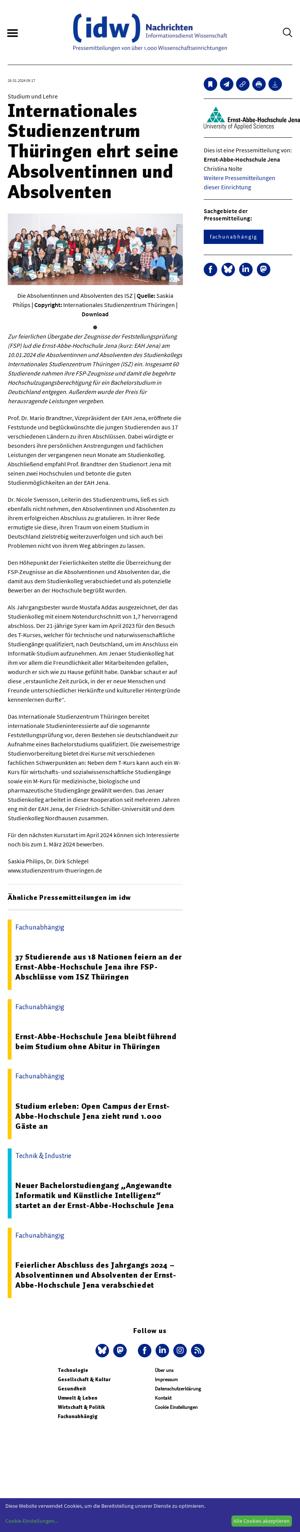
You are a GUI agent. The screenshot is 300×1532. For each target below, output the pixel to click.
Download (95, 314)
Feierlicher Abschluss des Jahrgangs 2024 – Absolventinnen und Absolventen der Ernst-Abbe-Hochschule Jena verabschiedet (95, 1275)
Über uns (164, 1370)
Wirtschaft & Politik (81, 1407)
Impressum (166, 1379)
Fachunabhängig (77, 1416)
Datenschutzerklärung (178, 1388)
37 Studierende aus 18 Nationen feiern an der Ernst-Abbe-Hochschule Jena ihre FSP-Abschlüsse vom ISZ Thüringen (98, 967)
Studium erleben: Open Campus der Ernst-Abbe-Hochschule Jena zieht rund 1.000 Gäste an (92, 1116)
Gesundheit (72, 1388)
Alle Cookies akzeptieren (261, 1520)
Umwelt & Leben (77, 1398)
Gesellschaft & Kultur (84, 1379)
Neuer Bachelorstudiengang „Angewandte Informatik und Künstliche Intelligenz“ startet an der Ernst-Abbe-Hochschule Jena (94, 1195)
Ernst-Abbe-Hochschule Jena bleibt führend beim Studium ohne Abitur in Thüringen (96, 1041)
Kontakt (163, 1398)
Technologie (73, 1370)
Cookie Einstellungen (176, 1407)
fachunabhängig (233, 236)
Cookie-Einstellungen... (31, 1520)
